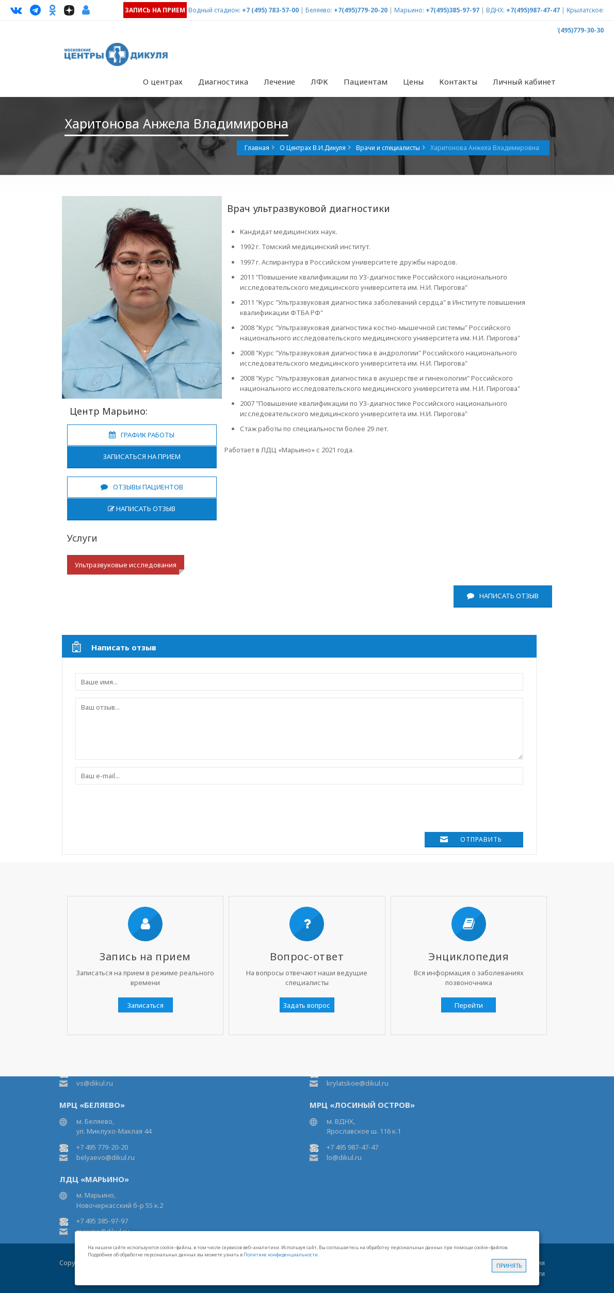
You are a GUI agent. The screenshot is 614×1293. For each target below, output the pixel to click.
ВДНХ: (495, 10)
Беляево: (318, 10)
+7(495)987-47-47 (533, 10)
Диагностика (223, 81)
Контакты (458, 81)
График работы (141, 434)
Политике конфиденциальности (281, 1254)
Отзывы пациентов (142, 487)
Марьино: (409, 10)
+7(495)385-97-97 (452, 10)
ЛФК (319, 81)
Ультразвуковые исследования (125, 564)
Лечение (279, 81)
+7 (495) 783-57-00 (270, 10)
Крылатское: (585, 10)
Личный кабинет (524, 81)
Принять (509, 1265)
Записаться (145, 1005)
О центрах (163, 81)
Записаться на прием (142, 456)
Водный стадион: (214, 10)
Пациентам (365, 81)
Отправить (481, 839)
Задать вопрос (306, 1005)
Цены (413, 81)
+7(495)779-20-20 (360, 10)
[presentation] (153, 812)
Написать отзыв (141, 508)
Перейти (469, 1005)
